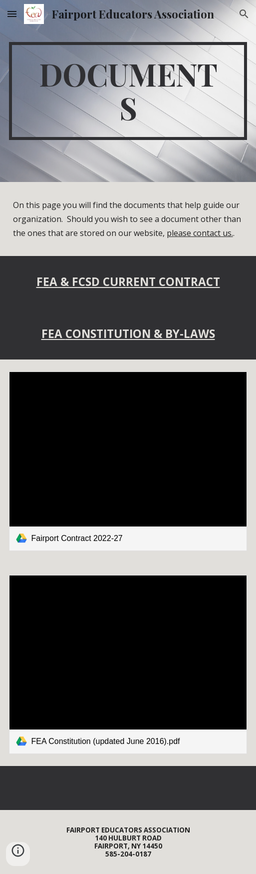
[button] (12, 14)
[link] (128, 461)
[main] (128, 91)
